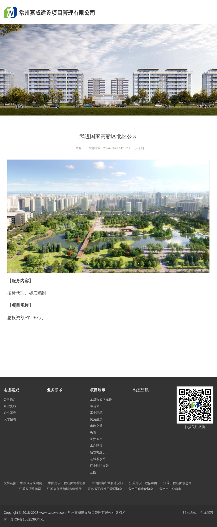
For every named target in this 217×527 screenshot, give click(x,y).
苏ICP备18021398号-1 (27, 519)
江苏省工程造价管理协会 (105, 489)
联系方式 (190, 512)
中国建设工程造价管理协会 (67, 483)
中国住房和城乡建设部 (107, 483)
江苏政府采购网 (30, 489)
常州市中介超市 (170, 489)
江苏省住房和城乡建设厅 (64, 489)
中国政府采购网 (31, 483)
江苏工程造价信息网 (177, 483)
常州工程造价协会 (140, 489)
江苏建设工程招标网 (143, 483)
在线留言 (206, 512)
